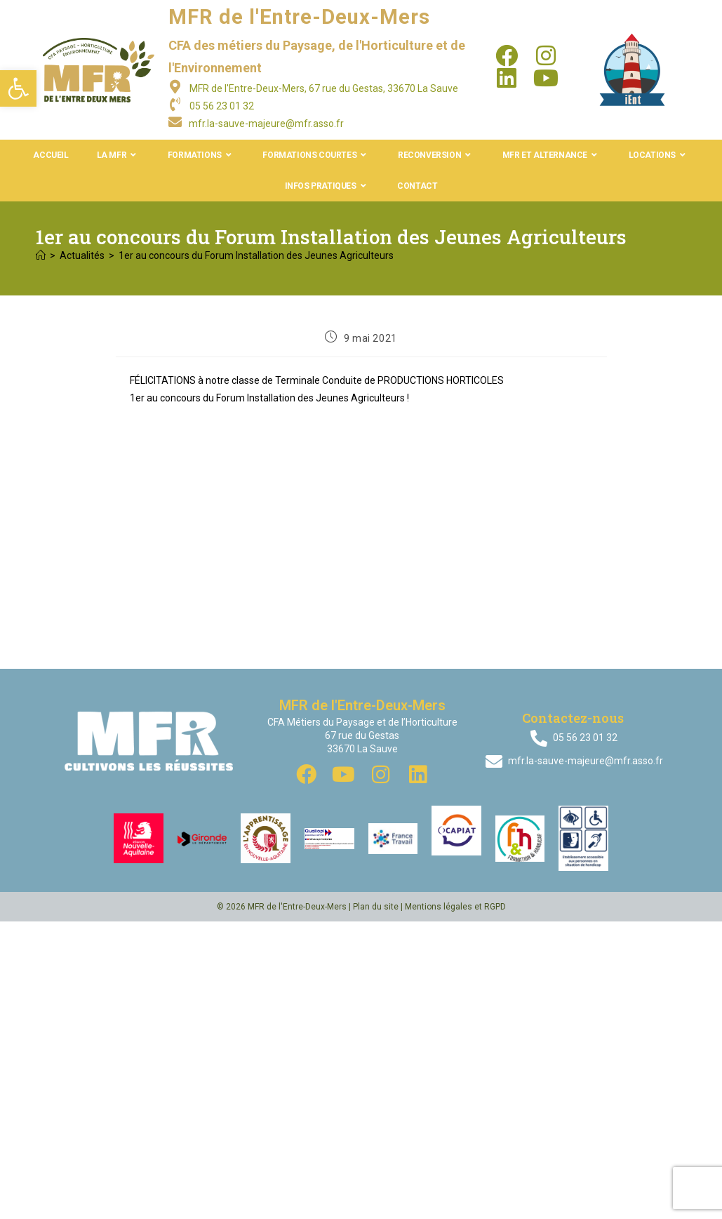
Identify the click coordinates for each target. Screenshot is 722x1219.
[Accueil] (41, 255)
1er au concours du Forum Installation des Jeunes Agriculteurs (256, 255)
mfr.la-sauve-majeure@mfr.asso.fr (266, 123)
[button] (18, 88)
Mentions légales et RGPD (455, 907)
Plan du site (376, 907)
